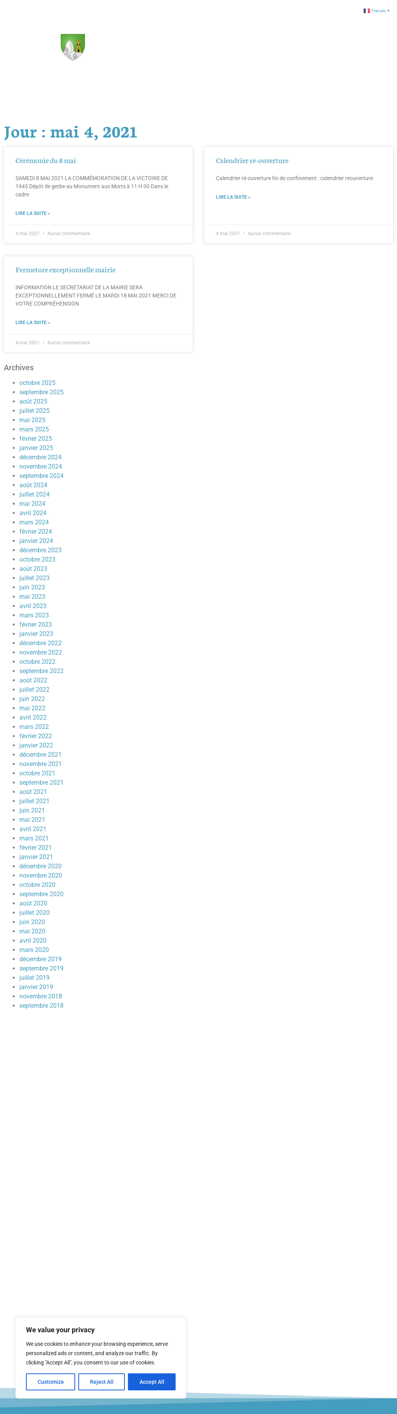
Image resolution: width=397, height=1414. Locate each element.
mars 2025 (34, 429)
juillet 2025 (34, 410)
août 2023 (33, 568)
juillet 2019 (34, 977)
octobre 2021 (37, 773)
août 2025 (33, 401)
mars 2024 (34, 522)
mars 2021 (34, 838)
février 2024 (35, 531)
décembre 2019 (40, 959)
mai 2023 (32, 596)
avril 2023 (33, 606)
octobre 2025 (37, 383)
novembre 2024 (40, 466)
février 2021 (35, 847)
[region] (101, 1358)
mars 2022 (34, 726)
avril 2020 (33, 940)
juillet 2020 (34, 912)
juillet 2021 (34, 801)
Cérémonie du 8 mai (46, 160)
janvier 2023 (36, 633)
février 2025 (35, 438)
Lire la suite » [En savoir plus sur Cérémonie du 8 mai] (33, 213)
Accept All (152, 1382)
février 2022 (35, 736)
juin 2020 (32, 922)
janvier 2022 (36, 745)
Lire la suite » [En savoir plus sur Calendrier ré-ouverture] (233, 197)
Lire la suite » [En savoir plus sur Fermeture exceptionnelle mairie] (33, 322)
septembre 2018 (41, 1005)
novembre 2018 (40, 996)
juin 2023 (32, 587)
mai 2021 (32, 819)
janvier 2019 (36, 987)
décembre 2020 (40, 866)
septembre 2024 (41, 475)
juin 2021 (32, 810)
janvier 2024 (36, 541)
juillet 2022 (34, 689)
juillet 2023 (34, 578)
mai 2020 (32, 931)
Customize (51, 1382)
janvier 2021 (36, 857)
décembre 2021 (40, 754)
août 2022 (33, 680)
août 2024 (33, 485)
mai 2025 (32, 420)
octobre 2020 (37, 884)
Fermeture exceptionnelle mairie (66, 269)
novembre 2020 (40, 875)
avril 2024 (33, 513)
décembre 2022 (40, 643)
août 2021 (33, 791)
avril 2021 (33, 829)
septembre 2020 (41, 894)
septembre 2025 (41, 392)
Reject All (102, 1382)
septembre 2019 (41, 968)
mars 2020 (34, 950)
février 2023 (35, 624)
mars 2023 (34, 615)
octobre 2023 (37, 559)
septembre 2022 (41, 671)
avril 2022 (33, 717)
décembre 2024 (40, 457)
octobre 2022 (37, 661)
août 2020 (33, 903)
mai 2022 (32, 708)
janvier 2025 (36, 448)
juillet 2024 (34, 494)
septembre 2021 (41, 782)
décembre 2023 (40, 550)
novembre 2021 (40, 764)
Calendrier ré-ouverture (252, 160)
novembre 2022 (40, 652)
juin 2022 (32, 699)
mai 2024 (32, 503)
